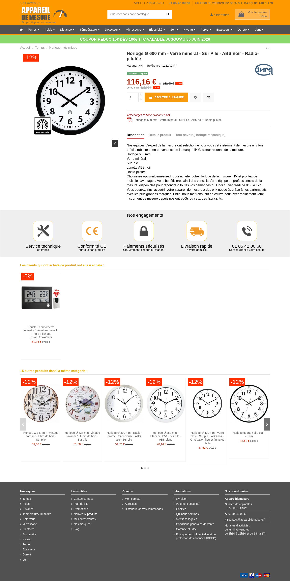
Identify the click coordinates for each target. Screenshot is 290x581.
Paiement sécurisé (187, 503)
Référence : (154, 65)
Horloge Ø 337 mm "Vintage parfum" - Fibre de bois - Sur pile (40, 436)
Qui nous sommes (187, 514)
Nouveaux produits (85, 514)
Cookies (181, 509)
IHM (140, 65)
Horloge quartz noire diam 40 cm (249, 434)
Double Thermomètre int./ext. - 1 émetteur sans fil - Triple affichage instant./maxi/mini (41, 332)
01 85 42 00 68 (180, 3)
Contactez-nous (83, 498)
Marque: (132, 65)
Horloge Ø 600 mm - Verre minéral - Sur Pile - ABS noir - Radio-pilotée (174, 120)
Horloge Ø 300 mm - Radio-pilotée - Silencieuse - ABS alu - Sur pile (124, 436)
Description (135, 135)
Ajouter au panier (166, 97)
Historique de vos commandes (144, 509)
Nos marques (82, 524)
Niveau (27, 539)
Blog (76, 529)
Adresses (131, 503)
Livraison (181, 498)
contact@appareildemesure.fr (246, 519)
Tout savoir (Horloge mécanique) (200, 135)
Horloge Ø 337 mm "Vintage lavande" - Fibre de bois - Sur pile (82, 436)
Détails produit (160, 135)
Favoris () (30, 3)
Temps (27, 498)
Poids (26, 503)
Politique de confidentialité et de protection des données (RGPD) (196, 536)
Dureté (27, 554)
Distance (28, 509)
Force (26, 544)
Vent (25, 559)
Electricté (28, 529)
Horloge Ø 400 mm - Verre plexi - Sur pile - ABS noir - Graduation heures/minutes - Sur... (207, 437)
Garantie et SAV (186, 529)
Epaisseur (29, 549)
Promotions (81, 509)
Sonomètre (29, 534)
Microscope (30, 524)
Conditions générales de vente (195, 524)
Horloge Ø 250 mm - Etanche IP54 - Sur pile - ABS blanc (165, 436)
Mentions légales (186, 519)
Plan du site (81, 503)
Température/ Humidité (37, 514)
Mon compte (132, 498)
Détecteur (29, 519)
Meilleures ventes (85, 519)
